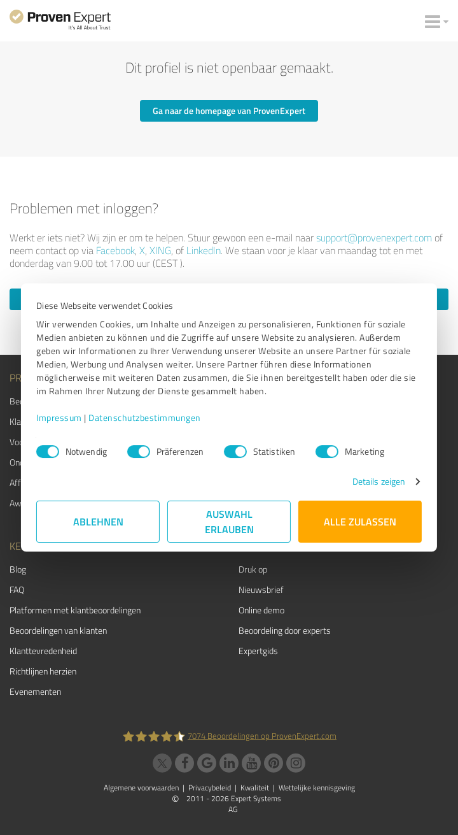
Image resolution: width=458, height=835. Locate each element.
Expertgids (258, 651)
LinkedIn (203, 250)
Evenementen (35, 691)
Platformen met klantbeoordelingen (75, 610)
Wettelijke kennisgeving (317, 787)
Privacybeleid (209, 787)
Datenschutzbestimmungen (144, 417)
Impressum (59, 417)
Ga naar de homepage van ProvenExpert (229, 110)
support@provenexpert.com (374, 238)
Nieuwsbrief (261, 589)
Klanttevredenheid (43, 651)
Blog (18, 569)
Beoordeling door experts (285, 630)
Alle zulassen (360, 521)
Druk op (253, 569)
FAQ (17, 589)
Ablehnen (98, 521)
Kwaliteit (254, 787)
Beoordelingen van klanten (58, 630)
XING (160, 250)
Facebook (115, 250)
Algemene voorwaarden (141, 787)
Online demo (261, 610)
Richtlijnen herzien (43, 671)
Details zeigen (378, 481)
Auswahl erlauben (229, 521)
